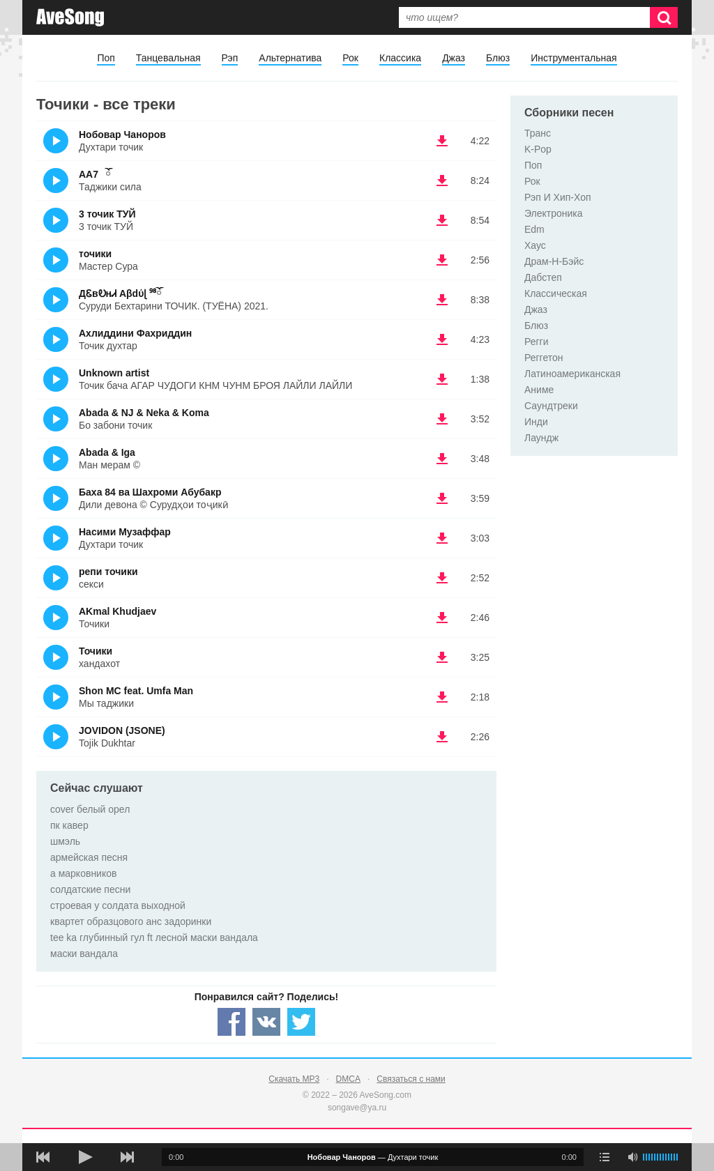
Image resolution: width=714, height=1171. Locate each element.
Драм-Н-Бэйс (554, 261)
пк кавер (69, 825)
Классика (400, 57)
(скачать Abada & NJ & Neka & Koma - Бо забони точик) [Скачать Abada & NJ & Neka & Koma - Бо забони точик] (442, 418)
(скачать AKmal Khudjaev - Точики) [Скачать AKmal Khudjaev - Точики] (442, 617)
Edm (534, 229)
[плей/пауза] (85, 1157)
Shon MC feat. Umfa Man (136, 690)
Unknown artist (114, 372)
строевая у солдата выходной (117, 905)
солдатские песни (90, 889)
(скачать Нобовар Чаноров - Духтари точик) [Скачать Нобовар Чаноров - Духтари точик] (442, 140)
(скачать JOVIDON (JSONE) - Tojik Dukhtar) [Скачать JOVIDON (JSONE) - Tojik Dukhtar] (442, 736)
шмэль (65, 841)
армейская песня (89, 857)
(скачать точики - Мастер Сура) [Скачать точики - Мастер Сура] (442, 260)
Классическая (555, 293)
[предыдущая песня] (43, 1157)
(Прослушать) (55, 140)
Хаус (535, 245)
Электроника (553, 213)
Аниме (539, 389)
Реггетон (543, 357)
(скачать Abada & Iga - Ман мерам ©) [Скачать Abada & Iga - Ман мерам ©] (442, 458)
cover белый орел (90, 809)
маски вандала (84, 953)
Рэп (230, 57)
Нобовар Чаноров (122, 134)
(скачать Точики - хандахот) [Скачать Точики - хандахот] (442, 657)
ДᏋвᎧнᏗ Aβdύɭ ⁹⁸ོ (120, 293)
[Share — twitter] (301, 1022)
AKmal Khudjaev (117, 611)
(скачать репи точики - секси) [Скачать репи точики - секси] (442, 577)
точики (95, 253)
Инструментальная (573, 57)
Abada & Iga (107, 452)
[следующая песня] (127, 1157)
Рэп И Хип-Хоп (557, 197)
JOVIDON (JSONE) (122, 730)
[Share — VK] (266, 1022)
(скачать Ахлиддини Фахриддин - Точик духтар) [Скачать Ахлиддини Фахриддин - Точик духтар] (442, 339)
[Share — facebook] (231, 1022)
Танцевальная (168, 57)
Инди (536, 421)
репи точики (108, 571)
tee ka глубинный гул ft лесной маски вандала (154, 937)
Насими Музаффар (125, 531)
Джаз (453, 57)
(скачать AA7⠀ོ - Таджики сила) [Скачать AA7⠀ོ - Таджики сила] (442, 180)
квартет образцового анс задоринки (130, 921)
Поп (105, 57)
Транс (537, 133)
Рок (350, 57)
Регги (536, 341)
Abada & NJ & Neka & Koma (144, 412)
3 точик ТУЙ (107, 214)
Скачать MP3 (293, 1079)
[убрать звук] (632, 1157)
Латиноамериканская (572, 373)
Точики (95, 651)
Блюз (498, 57)
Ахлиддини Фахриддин (135, 333)
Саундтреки (551, 405)
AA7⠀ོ (95, 174)
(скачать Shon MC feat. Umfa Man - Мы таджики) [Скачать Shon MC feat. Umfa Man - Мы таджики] (442, 697)
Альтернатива (290, 57)
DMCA (348, 1079)
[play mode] (605, 1157)
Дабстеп (543, 277)
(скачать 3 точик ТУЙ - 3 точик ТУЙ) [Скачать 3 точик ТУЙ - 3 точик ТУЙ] (442, 220)
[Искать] (664, 17)
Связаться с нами (411, 1079)
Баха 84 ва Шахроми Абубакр (150, 492)
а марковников (83, 873)
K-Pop (538, 149)
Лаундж (541, 437)
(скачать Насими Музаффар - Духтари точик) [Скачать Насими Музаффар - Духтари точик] (442, 538)
